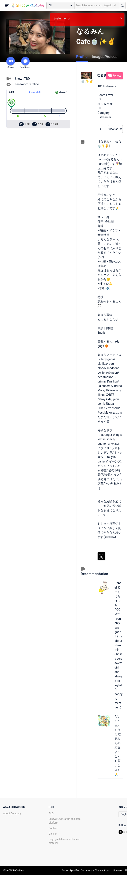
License (117, 870)
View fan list (115, 129)
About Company (12, 813)
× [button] (121, 18)
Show (10, 63)
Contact (53, 828)
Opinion (53, 833)
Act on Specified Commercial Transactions (86, 870)
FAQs (52, 813)
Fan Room (25, 63)
